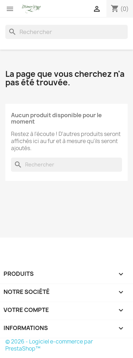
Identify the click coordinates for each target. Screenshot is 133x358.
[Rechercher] (66, 32)
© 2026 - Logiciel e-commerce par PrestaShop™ (49, 345)
